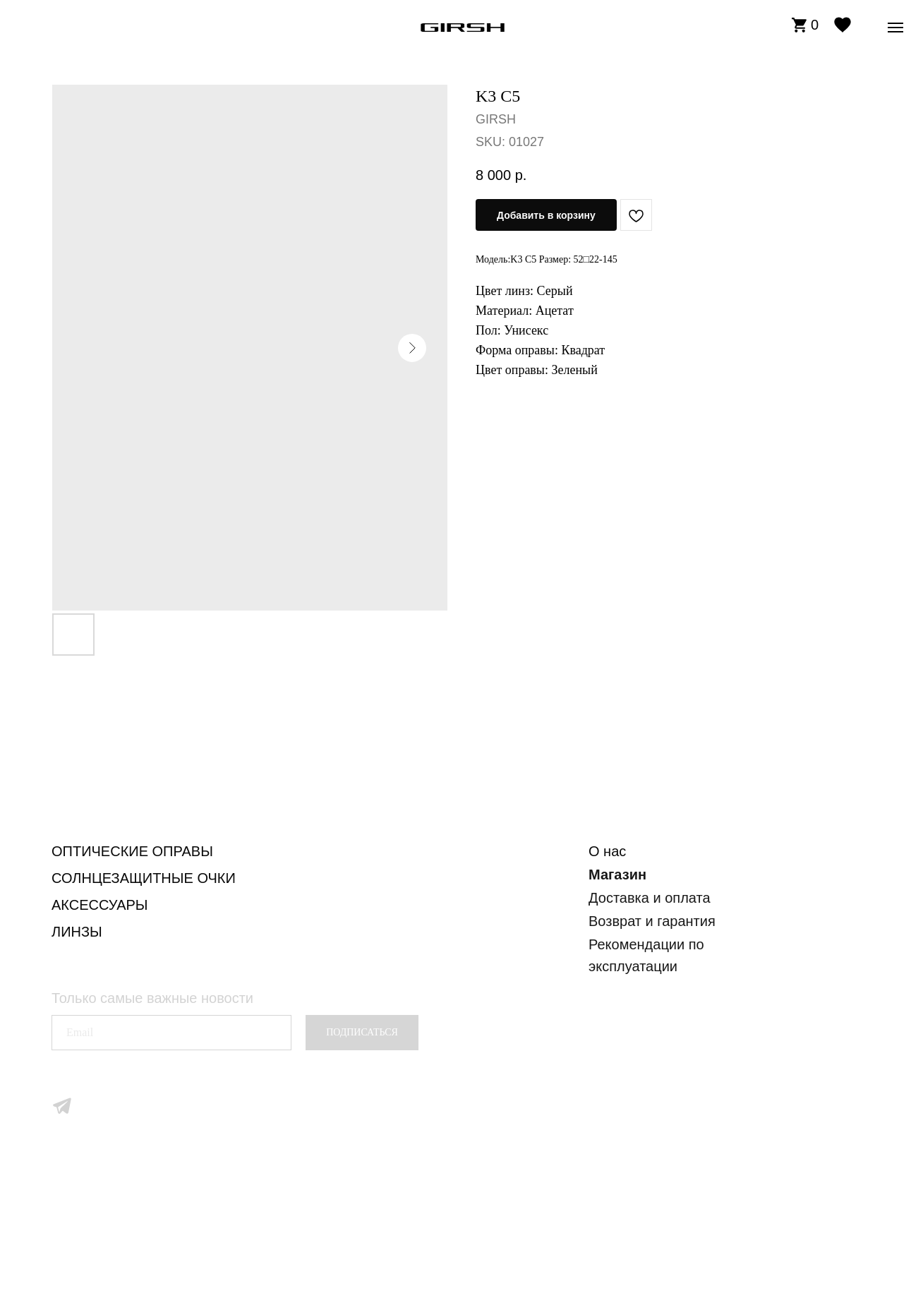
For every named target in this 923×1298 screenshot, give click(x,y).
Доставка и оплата (650, 898)
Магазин (617, 874)
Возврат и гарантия (652, 921)
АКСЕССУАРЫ (100, 905)
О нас (607, 851)
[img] (462, 27)
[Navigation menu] (895, 27)
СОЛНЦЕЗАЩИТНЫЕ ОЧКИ (144, 878)
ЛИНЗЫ (77, 931)
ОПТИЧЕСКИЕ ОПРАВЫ (132, 851)
